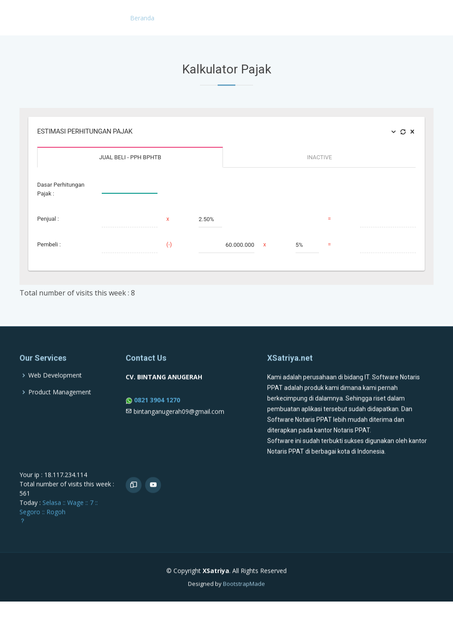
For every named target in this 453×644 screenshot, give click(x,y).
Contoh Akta (270, 18)
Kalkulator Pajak (413, 18)
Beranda (142, 18)
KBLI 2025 (223, 18)
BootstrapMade (244, 604)
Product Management (59, 413)
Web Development (55, 396)
